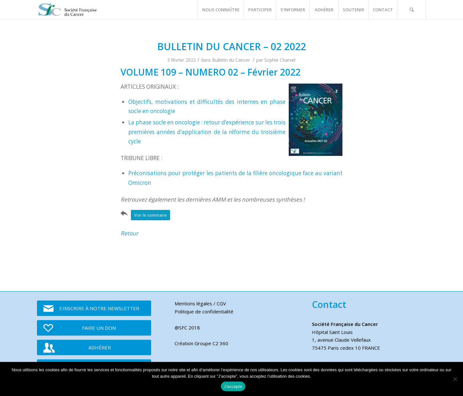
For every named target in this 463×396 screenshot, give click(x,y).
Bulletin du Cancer (231, 60)
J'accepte (233, 386)
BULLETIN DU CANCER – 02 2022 (231, 46)
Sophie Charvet (280, 60)
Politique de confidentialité (204, 311)
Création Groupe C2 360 (201, 343)
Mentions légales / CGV (200, 303)
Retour (129, 233)
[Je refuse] (455, 379)
